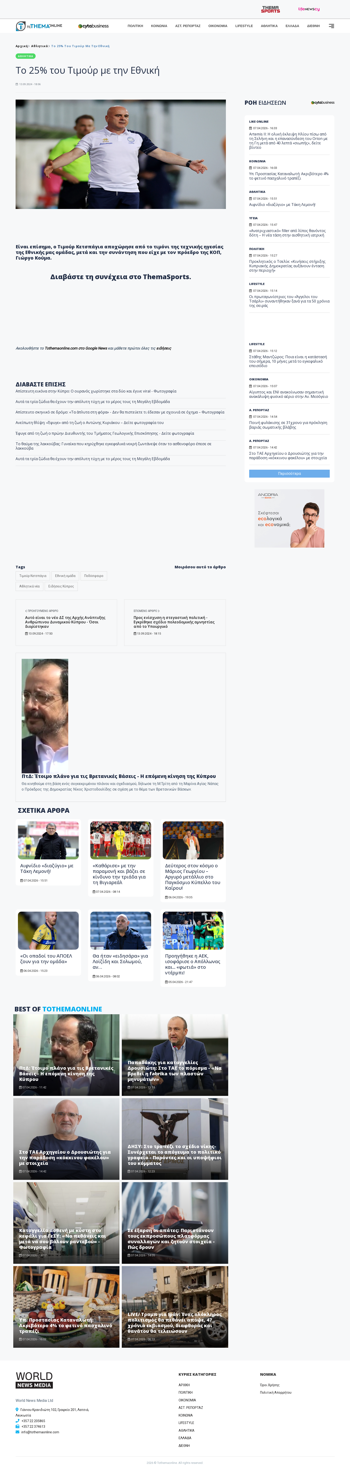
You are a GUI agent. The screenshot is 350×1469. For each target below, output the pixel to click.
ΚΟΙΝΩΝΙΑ (159, 26)
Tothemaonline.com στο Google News (76, 348)
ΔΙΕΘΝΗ (313, 26)
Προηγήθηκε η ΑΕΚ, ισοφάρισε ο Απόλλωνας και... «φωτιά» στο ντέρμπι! (192, 964)
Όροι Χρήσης (270, 1385)
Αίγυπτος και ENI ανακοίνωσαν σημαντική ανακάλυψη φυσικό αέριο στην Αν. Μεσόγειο (288, 394)
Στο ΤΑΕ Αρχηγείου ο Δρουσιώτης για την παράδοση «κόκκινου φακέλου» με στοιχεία (65, 1157)
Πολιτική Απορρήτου (276, 1392)
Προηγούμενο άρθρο (41, 611)
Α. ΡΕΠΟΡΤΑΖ (259, 410)
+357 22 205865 (33, 1421)
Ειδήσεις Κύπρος (61, 586)
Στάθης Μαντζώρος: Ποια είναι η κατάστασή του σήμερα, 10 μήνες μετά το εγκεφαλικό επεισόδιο (288, 361)
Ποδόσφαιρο (93, 576)
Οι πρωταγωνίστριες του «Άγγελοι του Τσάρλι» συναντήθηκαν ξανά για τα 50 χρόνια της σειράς (289, 301)
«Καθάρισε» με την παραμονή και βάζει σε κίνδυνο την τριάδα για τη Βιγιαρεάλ (119, 874)
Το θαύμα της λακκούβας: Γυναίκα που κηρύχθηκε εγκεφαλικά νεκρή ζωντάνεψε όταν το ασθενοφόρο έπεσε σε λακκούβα (113, 446)
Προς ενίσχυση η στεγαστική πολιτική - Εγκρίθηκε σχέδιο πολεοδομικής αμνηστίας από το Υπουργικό (174, 622)
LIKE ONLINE (258, 121)
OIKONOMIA (187, 1400)
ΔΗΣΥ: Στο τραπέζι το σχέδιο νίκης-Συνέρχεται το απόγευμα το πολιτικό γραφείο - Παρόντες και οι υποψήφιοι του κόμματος (175, 1154)
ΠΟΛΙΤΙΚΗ (135, 26)
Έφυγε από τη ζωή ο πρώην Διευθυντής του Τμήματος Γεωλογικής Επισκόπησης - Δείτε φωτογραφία (105, 433)
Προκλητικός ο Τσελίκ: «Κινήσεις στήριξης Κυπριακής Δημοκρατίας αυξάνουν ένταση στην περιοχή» (287, 266)
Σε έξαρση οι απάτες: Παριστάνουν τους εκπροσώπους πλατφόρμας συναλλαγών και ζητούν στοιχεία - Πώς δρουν (171, 1238)
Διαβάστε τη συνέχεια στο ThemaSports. (120, 276)
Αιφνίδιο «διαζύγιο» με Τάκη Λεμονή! (46, 868)
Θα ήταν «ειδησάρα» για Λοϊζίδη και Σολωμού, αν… (120, 961)
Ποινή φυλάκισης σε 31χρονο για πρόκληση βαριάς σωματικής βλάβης (288, 425)
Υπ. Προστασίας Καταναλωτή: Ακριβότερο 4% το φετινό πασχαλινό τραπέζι (65, 1325)
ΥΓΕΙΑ (253, 218)
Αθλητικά (39, 46)
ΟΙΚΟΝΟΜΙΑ (218, 26)
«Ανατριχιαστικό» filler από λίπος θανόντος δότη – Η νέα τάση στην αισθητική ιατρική (287, 233)
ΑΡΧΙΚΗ (184, 1385)
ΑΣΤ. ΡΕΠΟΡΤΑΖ (187, 26)
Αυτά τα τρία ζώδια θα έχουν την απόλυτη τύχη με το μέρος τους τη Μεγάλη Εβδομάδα (93, 401)
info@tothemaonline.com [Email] (40, 1432)
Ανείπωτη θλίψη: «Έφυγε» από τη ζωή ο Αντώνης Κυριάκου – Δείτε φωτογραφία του (90, 422)
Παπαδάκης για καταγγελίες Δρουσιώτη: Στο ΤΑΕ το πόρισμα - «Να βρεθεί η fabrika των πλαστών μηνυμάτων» (175, 1070)
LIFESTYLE (244, 26)
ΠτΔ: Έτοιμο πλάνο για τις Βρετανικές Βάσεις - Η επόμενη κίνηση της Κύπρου (66, 1073)
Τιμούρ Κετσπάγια (32, 576)
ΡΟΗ (265, 102)
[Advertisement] (121, 522)
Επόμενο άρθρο (147, 611)
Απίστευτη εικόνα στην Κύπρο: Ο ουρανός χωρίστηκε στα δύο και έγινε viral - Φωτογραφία (96, 391)
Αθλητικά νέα (29, 586)
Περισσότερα (289, 473)
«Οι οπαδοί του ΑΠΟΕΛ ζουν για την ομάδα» (46, 959)
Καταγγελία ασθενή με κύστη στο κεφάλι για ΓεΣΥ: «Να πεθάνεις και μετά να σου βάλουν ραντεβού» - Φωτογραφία (62, 1238)
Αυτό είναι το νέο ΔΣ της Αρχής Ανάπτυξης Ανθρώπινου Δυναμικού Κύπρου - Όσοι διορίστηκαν (65, 622)
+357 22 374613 (33, 1426)
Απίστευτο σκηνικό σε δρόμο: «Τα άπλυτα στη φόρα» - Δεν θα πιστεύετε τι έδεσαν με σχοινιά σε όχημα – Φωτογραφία (120, 412)
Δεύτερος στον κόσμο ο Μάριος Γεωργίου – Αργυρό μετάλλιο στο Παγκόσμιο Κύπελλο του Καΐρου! (192, 876)
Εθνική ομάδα (65, 576)
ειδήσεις (163, 348)
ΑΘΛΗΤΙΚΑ (269, 26)
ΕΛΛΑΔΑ (292, 26)
